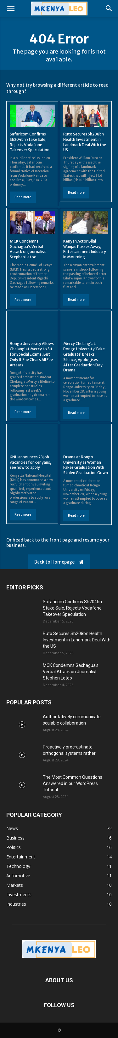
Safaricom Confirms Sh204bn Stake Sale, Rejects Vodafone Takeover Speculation (72, 608)
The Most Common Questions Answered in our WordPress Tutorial (72, 783)
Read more (22, 197)
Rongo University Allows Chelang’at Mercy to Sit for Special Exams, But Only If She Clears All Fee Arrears (32, 354)
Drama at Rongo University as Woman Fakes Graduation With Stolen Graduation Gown (85, 465)
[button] (11, 8)
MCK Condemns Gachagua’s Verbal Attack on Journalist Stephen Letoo (28, 249)
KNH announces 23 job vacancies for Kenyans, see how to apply (30, 462)
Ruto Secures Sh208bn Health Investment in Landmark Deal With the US (76, 640)
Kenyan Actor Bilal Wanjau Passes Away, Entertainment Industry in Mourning (84, 249)
